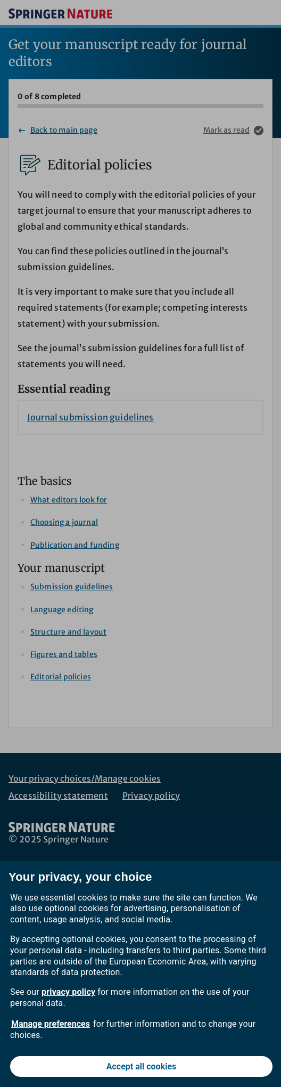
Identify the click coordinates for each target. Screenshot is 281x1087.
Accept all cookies (141, 1066)
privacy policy (68, 992)
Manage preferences (50, 1024)
